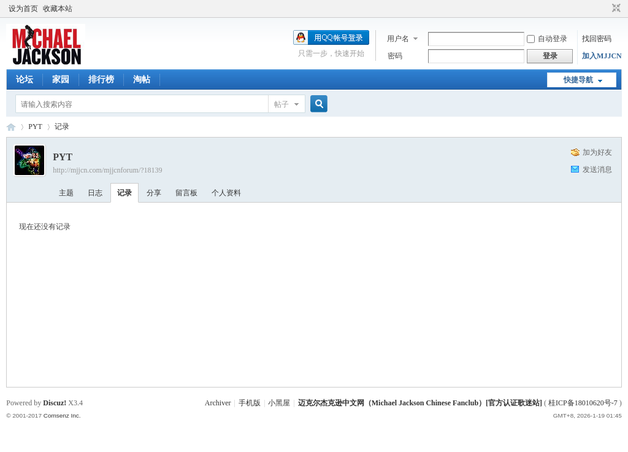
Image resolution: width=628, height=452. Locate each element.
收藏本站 (57, 8)
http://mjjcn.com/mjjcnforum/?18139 (107, 170)
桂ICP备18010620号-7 (583, 403)
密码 (395, 56)
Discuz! (54, 403)
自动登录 (547, 38)
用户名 (398, 38)
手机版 (250, 403)
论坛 (24, 79)
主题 (66, 193)
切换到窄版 (615, 8)
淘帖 (141, 79)
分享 (154, 193)
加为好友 (597, 152)
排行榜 (101, 79)
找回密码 (596, 38)
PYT (35, 126)
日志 (95, 193)
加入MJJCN (602, 56)
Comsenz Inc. (62, 415)
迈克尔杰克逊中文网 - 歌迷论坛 (11, 127)
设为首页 (23, 8)
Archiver (218, 403)
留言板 (186, 193)
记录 (62, 126)
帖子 (281, 104)
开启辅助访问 (605, 8)
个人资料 (226, 193)
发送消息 (597, 169)
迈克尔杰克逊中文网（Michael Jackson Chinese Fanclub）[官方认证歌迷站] (420, 403)
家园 (60, 79)
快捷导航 (578, 80)
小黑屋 (279, 403)
